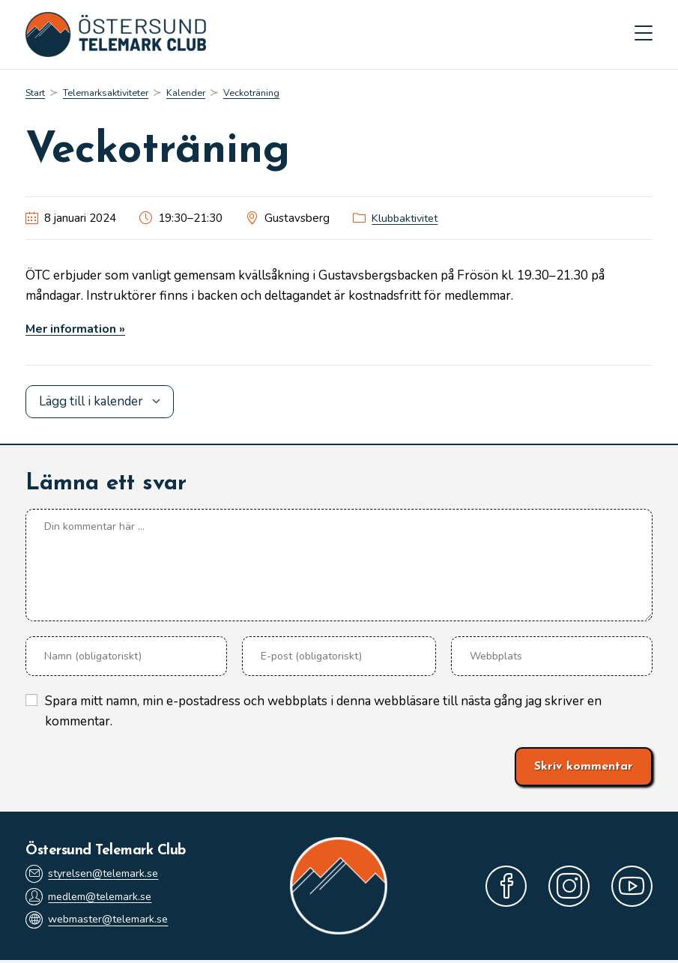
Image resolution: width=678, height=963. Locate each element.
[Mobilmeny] (644, 36)
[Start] (36, 95)
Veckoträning (267, 95)
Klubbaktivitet (408, 221)
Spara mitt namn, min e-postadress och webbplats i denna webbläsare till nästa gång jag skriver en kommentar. (323, 713)
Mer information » (79, 331)
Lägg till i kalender (91, 404)
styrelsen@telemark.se (96, 875)
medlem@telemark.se (94, 899)
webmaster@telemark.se (102, 923)
